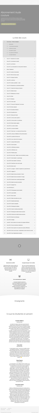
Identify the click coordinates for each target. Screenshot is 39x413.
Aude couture (3, 407)
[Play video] (19, 245)
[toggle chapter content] (34, 40)
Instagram (3, 408)
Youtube (8, 408)
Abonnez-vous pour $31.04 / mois (8, 24)
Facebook (9, 407)
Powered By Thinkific (34, 411)
